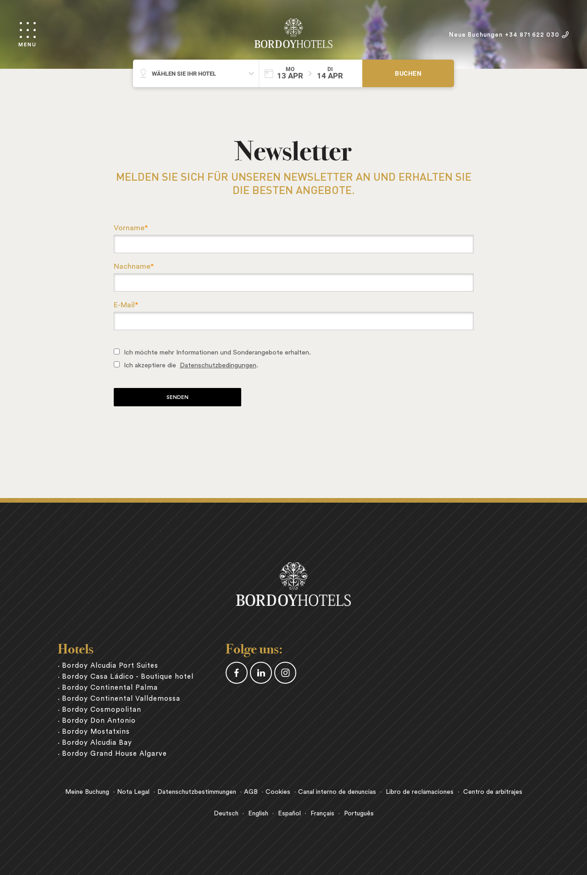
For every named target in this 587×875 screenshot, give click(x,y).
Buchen (408, 73)
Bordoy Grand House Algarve (114, 753)
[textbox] (294, 244)
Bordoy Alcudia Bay (97, 742)
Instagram (285, 673)
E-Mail (126, 305)
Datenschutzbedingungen (218, 365)
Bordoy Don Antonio (99, 720)
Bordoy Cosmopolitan (101, 709)
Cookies (278, 792)
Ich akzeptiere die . (191, 365)
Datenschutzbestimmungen (196, 792)
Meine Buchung (87, 792)
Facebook (237, 673)
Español (289, 813)
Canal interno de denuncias (337, 792)
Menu (27, 44)
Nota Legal (133, 792)
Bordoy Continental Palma (110, 687)
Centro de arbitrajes (492, 792)
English (258, 813)
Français (322, 813)
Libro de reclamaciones (420, 792)
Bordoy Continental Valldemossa (121, 698)
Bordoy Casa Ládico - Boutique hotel (128, 676)
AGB (251, 792)
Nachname (134, 266)
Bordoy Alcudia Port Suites (110, 665)
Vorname (131, 228)
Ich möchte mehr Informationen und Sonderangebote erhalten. (217, 352)
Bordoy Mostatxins (96, 731)
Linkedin (261, 673)
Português (359, 813)
